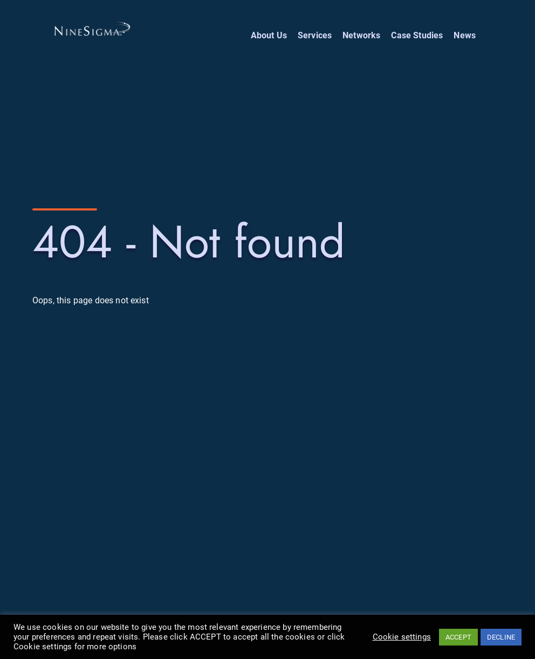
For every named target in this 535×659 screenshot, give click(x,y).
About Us (269, 35)
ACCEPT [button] (458, 637)
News (465, 35)
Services (315, 35)
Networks (361, 35)
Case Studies (417, 35)
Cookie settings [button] (402, 637)
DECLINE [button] (501, 637)
